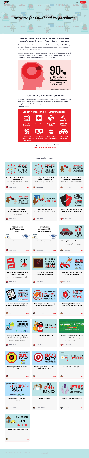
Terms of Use (44, 452)
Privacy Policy (44, 453)
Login (77, 2)
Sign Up (83, 2)
